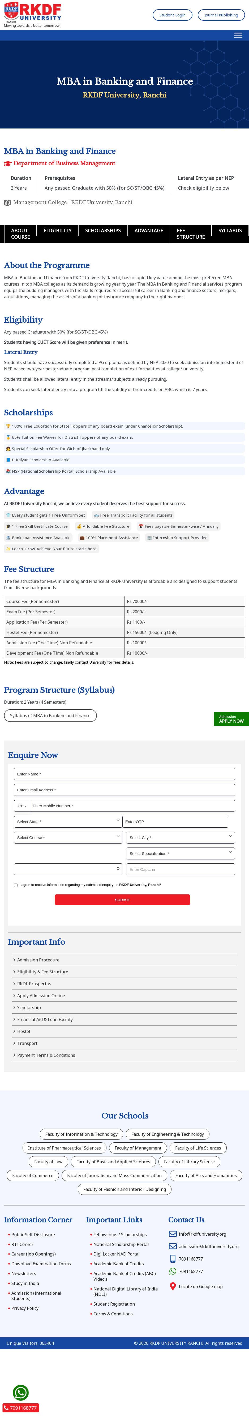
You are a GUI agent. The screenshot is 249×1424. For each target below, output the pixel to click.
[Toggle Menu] (238, 35)
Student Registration (114, 1304)
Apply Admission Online (41, 996)
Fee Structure (191, 233)
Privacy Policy (24, 1308)
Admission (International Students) (36, 1296)
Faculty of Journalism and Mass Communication (114, 1175)
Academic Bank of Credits (118, 1264)
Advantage (149, 230)
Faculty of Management (138, 1148)
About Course (20, 233)
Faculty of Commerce (32, 1175)
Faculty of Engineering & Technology (167, 1134)
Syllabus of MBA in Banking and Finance (50, 715)
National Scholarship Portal (121, 1244)
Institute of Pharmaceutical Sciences (64, 1148)
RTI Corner (22, 1244)
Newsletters (23, 1273)
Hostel (23, 1031)
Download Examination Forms (41, 1264)
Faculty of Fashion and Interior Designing (124, 1189)
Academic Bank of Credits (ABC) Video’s (124, 1276)
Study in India (25, 1283)
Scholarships (103, 230)
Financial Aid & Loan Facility (45, 1019)
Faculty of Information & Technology (81, 1134)
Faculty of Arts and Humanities (206, 1175)
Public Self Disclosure (33, 1234)
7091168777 (20, 1408)
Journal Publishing (221, 14)
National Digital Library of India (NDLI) (125, 1291)
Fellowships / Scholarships (120, 1234)
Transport (27, 1043)
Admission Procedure (38, 960)
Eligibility (57, 230)
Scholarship (29, 1007)
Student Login (173, 14)
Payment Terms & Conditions (46, 1055)
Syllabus (230, 230)
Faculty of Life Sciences (198, 1148)
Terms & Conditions (113, 1314)
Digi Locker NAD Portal (116, 1254)
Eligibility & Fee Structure (42, 972)
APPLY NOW (231, 719)
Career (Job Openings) (33, 1254)
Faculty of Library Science (189, 1162)
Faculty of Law (48, 1162)
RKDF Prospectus (34, 984)
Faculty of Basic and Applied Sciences (113, 1162)
